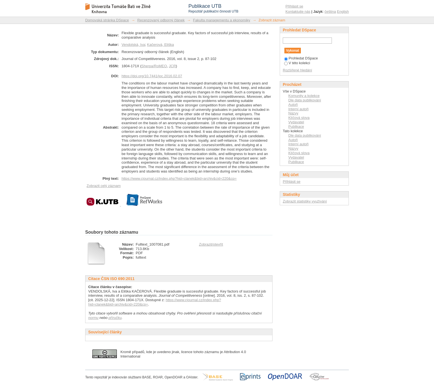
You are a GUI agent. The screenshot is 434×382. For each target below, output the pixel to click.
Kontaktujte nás (298, 11)
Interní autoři (298, 109)
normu (93, 318)
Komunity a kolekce (304, 96)
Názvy (293, 113)
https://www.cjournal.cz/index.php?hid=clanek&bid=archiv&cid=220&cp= (179, 178)
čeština (330, 11)
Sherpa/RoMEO (154, 66)
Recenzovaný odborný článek (161, 20)
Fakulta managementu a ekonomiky (221, 20)
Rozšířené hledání (297, 70)
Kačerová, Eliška (160, 45)
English (343, 11)
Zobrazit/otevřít (211, 244)
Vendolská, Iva (133, 45)
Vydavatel (296, 122)
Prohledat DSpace (301, 58)
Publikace (296, 126)
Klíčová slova (299, 118)
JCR (172, 66)
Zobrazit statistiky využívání (305, 201)
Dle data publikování (304, 100)
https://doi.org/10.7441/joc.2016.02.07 (152, 76)
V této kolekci (297, 63)
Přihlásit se (294, 6)
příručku (115, 318)
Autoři (293, 105)
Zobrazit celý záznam (104, 186)
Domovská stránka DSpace (107, 20)
